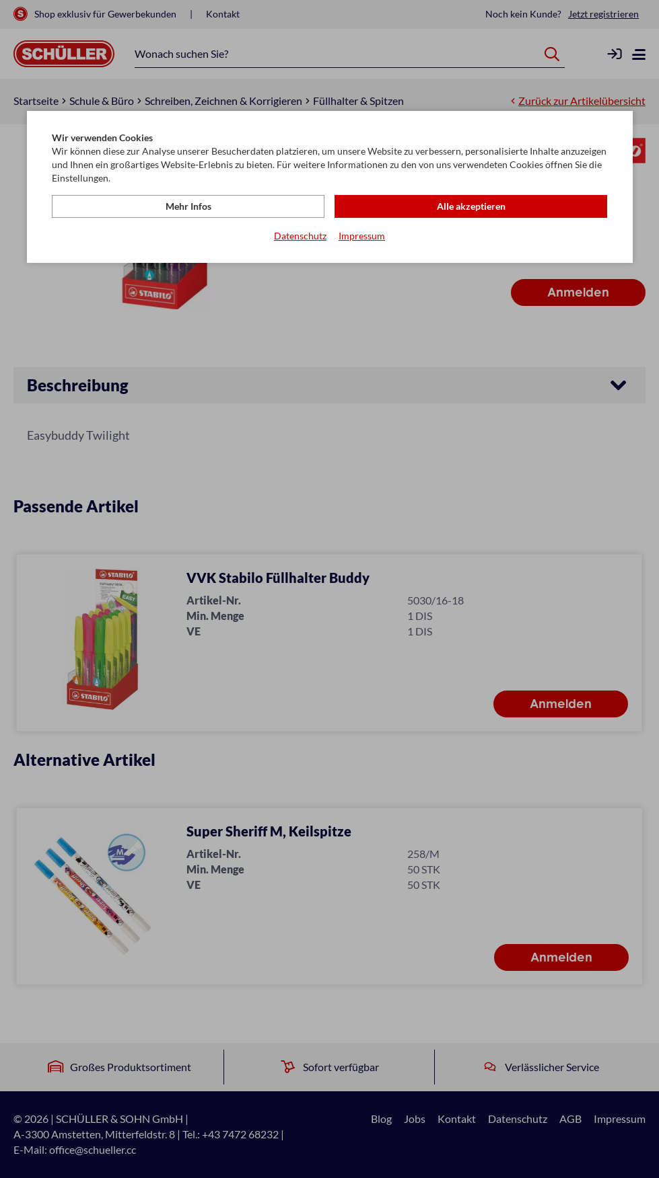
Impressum (362, 235)
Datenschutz (300, 235)
